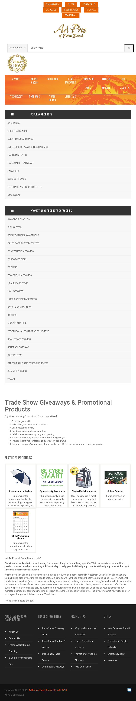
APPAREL (16, 79)
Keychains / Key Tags (19, 307)
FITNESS (106, 79)
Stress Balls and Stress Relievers (28, 363)
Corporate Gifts (17, 259)
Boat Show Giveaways (53, 666)
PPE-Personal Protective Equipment (28, 331)
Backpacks (14, 123)
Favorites (112, 660)
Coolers (12, 267)
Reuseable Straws (19, 347)
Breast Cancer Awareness (23, 235)
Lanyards (13, 171)
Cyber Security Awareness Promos (28, 147)
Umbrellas (14, 195)
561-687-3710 (53, 4)
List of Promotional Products (84, 644)
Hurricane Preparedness (22, 299)
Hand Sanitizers (17, 155)
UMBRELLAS (70, 96)
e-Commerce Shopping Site (20, 660)
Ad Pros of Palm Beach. (40, 690)
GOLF (124, 79)
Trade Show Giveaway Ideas (53, 631)
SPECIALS (91, 10)
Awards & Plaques (19, 219)
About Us (13, 631)
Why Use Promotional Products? (85, 631)
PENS (88, 87)
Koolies (12, 315)
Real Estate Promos (19, 339)
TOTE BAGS (34, 96)
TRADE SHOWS (52, 98)
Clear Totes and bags (20, 139)
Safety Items (15, 355)
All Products (17, 47)
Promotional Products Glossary (86, 657)
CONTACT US (88, 4)
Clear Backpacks (18, 131)
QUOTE (71, 4)
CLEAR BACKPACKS (70, 81)
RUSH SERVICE (71, 10)
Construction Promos (21, 251)
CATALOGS (51, 10)
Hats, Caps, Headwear (20, 163)
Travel (11, 379)
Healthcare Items (18, 283)
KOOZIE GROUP (34, 81)
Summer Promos (17, 371)
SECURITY (124, 87)
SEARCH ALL (71, 15)
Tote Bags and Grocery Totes (25, 187)
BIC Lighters (15, 227)
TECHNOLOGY (16, 96)
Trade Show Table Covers (51, 657)
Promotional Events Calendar (117, 644)
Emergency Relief (116, 654)
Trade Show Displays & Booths (53, 644)
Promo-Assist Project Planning (19, 648)
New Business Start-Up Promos (119, 631)
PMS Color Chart (83, 666)
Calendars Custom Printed (24, 243)
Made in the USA (17, 323)
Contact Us (14, 638)
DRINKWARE (88, 79)
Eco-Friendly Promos (20, 275)
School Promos (17, 179)
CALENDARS (52, 79)
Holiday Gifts (15, 291)
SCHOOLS (106, 87)
